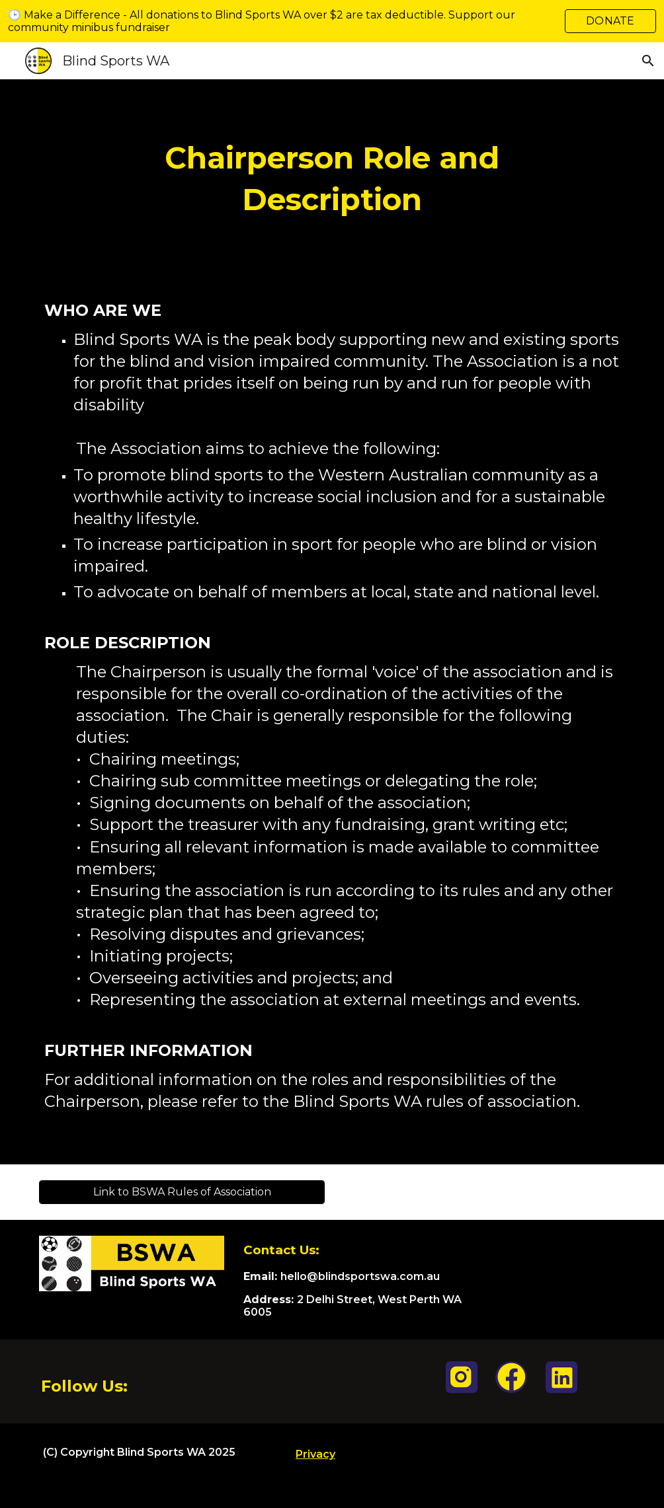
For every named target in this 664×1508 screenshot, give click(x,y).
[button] (648, 61)
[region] (332, 21)
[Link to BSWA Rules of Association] (181, 1192)
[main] (332, 178)
